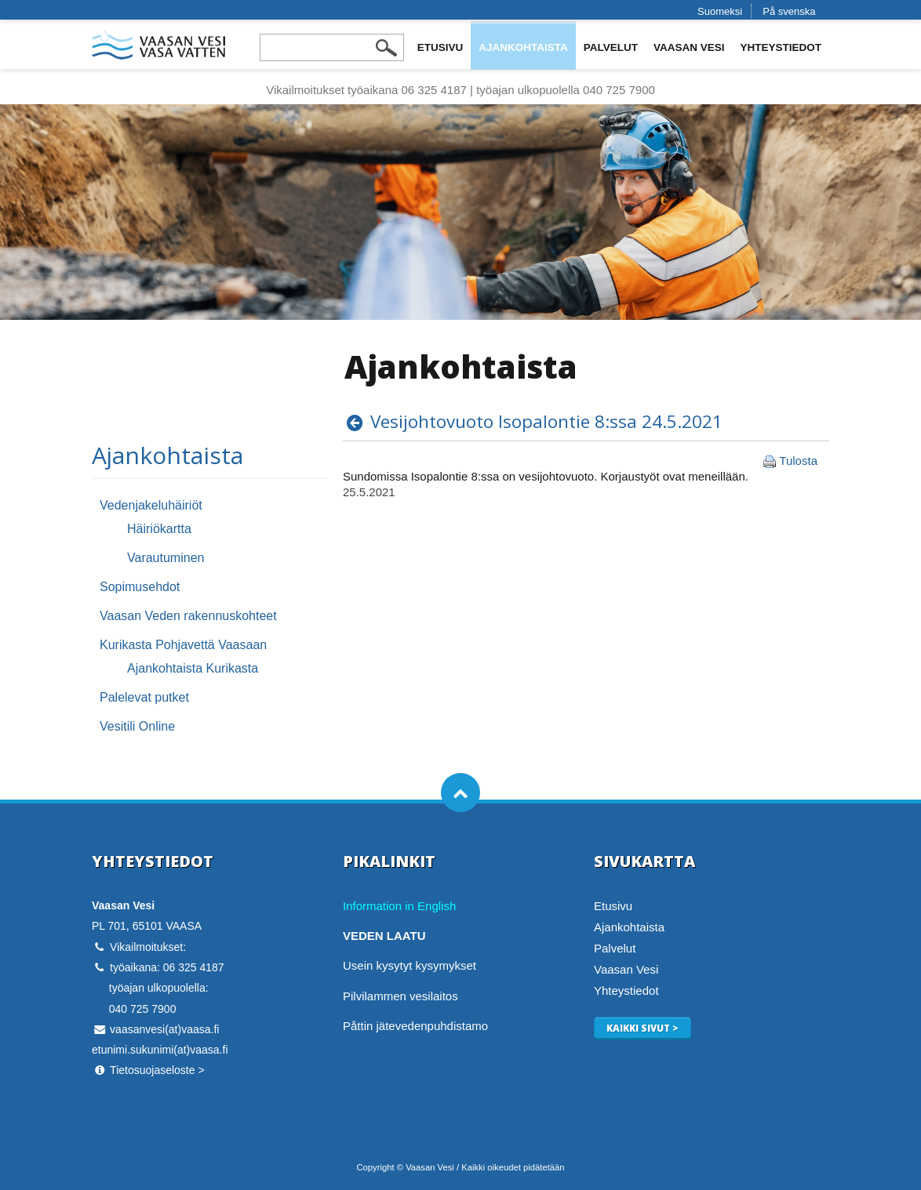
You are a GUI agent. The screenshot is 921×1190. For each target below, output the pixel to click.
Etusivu (440, 47)
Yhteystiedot (780, 47)
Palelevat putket (144, 697)
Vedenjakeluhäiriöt (151, 505)
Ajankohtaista (523, 47)
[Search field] (332, 47)
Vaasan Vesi (689, 47)
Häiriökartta (159, 528)
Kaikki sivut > (642, 1027)
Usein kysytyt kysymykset (409, 965)
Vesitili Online (137, 726)
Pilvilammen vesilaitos (400, 996)
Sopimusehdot (140, 586)
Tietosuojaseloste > (157, 1070)
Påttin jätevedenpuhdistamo (415, 1025)
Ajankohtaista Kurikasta (192, 668)
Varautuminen (165, 557)
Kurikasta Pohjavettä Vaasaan (183, 644)
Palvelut (611, 47)
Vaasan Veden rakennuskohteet (188, 615)
